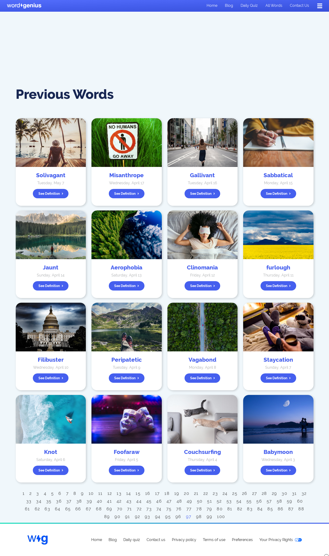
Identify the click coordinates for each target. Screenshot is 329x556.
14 (128, 493)
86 (281, 508)
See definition (50, 193)
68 (99, 508)
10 (91, 493)
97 (189, 516)
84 (260, 508)
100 (221, 516)
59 (289, 501)
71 (129, 508)
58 (279, 501)
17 (157, 493)
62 (37, 508)
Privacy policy (184, 540)
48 (179, 501)
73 (149, 508)
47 (169, 501)
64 (58, 508)
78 (199, 508)
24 (225, 493)
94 (158, 516)
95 (168, 516)
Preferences (242, 540)
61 (27, 508)
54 (239, 501)
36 (59, 501)
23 (215, 493)
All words (273, 5)
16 (147, 493)
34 (39, 501)
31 (294, 493)
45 (149, 501)
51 (209, 501)
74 (159, 508)
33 (29, 501)
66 (78, 508)
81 (229, 508)
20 (186, 493)
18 (167, 493)
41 (109, 501)
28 (264, 493)
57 (269, 501)
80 (220, 508)
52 (219, 501)
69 (109, 508)
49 (189, 501)
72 (139, 508)
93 (147, 516)
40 (99, 501)
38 (79, 501)
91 (127, 516)
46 (159, 501)
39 (89, 501)
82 (239, 508)
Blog (229, 5)
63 (47, 508)
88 (301, 508)
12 (109, 493)
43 (129, 501)
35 (49, 501)
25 (234, 493)
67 (88, 508)
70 (120, 508)
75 (169, 508)
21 (196, 493)
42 (119, 501)
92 (137, 516)
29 (274, 493)
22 (205, 493)
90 (117, 516)
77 (189, 508)
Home (212, 5)
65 (68, 508)
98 (199, 516)
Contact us (299, 5)
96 (178, 516)
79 (209, 508)
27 (254, 493)
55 (249, 501)
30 (284, 493)
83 (250, 508)
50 (200, 501)
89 (107, 516)
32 (304, 493)
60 (300, 501)
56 (259, 501)
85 (270, 508)
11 (100, 493)
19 (176, 493)
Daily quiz (249, 5)
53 (229, 501)
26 (244, 493)
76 (179, 508)
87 (291, 508)
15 (138, 493)
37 (69, 501)
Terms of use (214, 540)
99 (209, 516)
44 (139, 501)
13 (119, 493)
